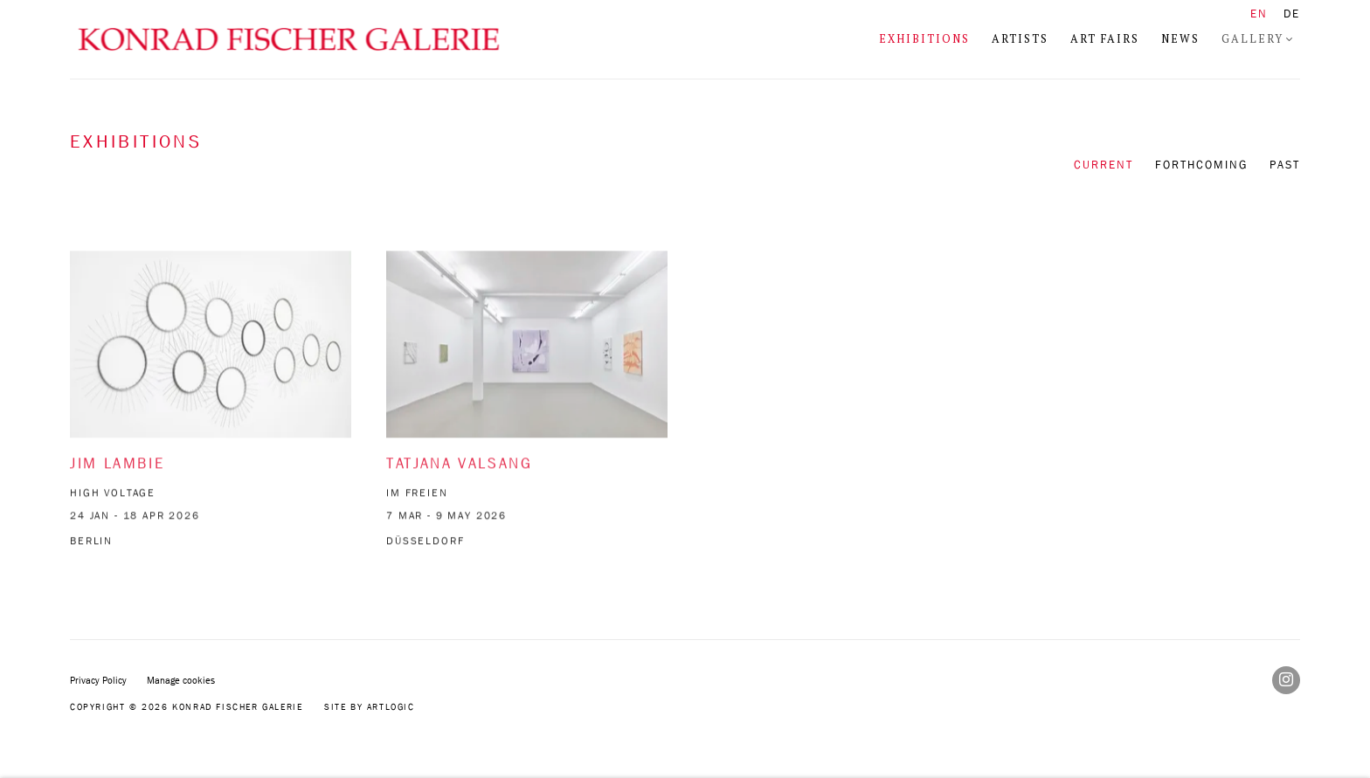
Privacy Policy (98, 679)
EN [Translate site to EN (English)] (1259, 13)
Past (1285, 164)
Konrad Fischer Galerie (288, 40)
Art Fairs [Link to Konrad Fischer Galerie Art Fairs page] (1104, 38)
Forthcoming (1201, 164)
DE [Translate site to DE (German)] (1292, 13)
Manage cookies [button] (181, 679)
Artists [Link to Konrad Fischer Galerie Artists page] (1020, 38)
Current (1103, 164)
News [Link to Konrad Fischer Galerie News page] (1180, 38)
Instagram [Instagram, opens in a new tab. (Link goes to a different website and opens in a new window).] (1286, 680)
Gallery (1252, 38)
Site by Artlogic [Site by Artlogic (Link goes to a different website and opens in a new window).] (369, 706)
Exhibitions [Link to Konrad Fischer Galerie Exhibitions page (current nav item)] (924, 38)
